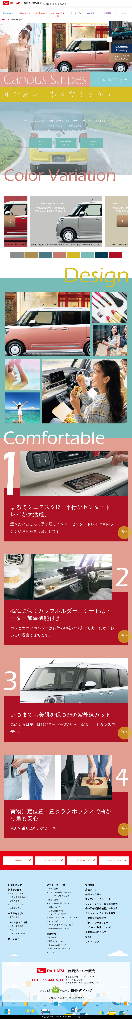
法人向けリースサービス (98, 899)
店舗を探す (18, 860)
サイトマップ (92, 941)
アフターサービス (56, 885)
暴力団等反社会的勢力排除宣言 (101, 908)
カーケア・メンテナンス (59, 896)
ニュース (14, 930)
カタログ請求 (50, 860)
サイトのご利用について (98, 927)
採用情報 (90, 885)
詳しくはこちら (114, 860)
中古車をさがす (16, 913)
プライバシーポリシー (97, 923)
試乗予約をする (82, 860)
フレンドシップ (16, 904)
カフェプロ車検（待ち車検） (61, 892)
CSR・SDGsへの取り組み (59, 949)
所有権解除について (95, 932)
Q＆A (88, 937)
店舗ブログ (91, 889)
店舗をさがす (15, 885)
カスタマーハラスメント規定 (100, 913)
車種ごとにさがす (17, 893)
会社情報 (51, 934)
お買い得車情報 (16, 926)
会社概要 (52, 938)
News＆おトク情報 (17, 922)
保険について (54, 907)
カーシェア (14, 939)
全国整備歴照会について (59, 929)
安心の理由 (14, 917)
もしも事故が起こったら (59, 903)
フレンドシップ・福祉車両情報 (101, 904)
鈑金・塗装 (53, 900)
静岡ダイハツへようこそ (59, 941)
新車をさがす (15, 889)
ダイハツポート (55, 921)
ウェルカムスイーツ (57, 945)
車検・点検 (53, 889)
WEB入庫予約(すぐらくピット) (62, 925)
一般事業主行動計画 (95, 918)
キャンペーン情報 (17, 934)
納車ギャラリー (16, 908)
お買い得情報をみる (18, 897)
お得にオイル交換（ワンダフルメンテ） (65, 917)
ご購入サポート (16, 901)
